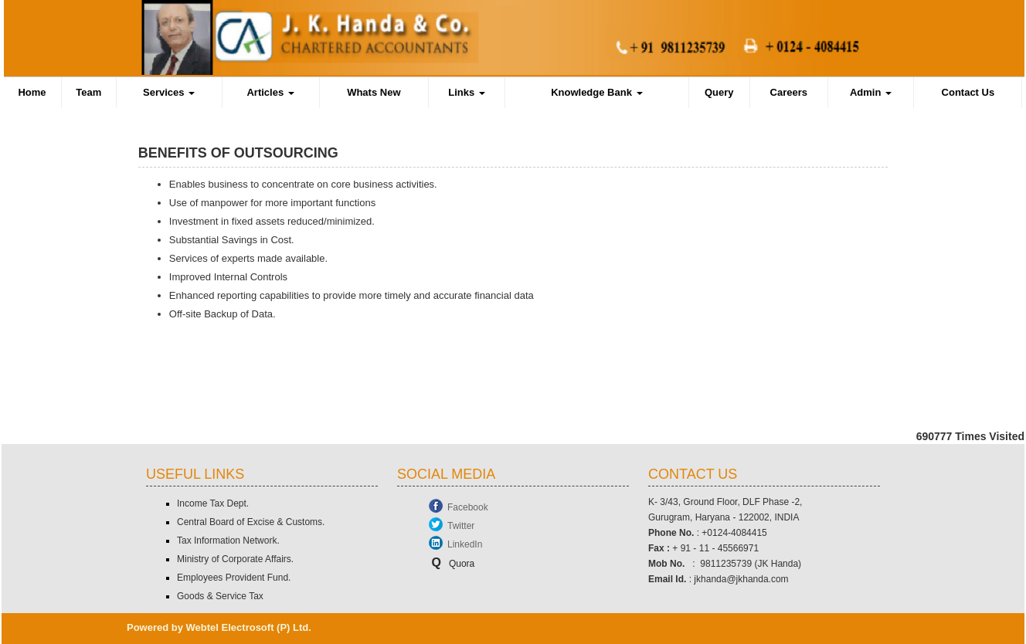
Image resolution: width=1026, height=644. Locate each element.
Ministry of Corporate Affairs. (235, 559)
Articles (270, 92)
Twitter (460, 525)
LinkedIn (464, 544)
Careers (788, 92)
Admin (871, 92)
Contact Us (968, 92)
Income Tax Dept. (213, 503)
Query (719, 92)
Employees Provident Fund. (233, 577)
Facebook (467, 507)
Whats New (373, 92)
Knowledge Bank (596, 92)
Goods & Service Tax (220, 596)
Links (466, 92)
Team (88, 92)
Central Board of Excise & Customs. (250, 522)
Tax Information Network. (228, 540)
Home (32, 92)
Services (169, 92)
